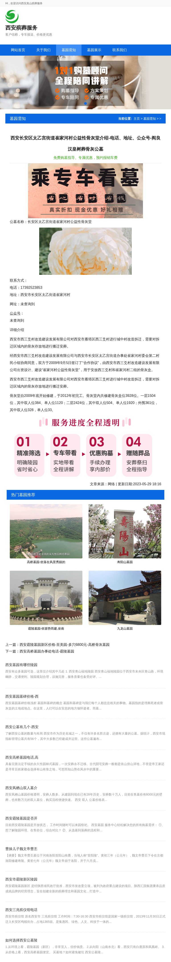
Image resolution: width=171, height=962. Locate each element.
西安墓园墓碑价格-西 (22, 711)
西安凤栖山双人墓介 (21, 802)
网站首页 (18, 50)
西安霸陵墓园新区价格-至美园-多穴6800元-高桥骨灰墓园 (65, 645)
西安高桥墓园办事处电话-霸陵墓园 (47, 651)
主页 (137, 118)
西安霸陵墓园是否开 (21, 833)
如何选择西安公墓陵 (21, 954)
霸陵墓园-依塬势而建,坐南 (46, 628)
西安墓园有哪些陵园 (21, 676)
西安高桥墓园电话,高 (21, 772)
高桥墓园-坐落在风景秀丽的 (46, 562)
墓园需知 (149, 118)
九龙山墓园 (125, 628)
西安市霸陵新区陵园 (21, 893)
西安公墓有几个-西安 (22, 741)
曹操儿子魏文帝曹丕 (21, 863)
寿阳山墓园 (125, 562)
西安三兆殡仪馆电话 (21, 924)
